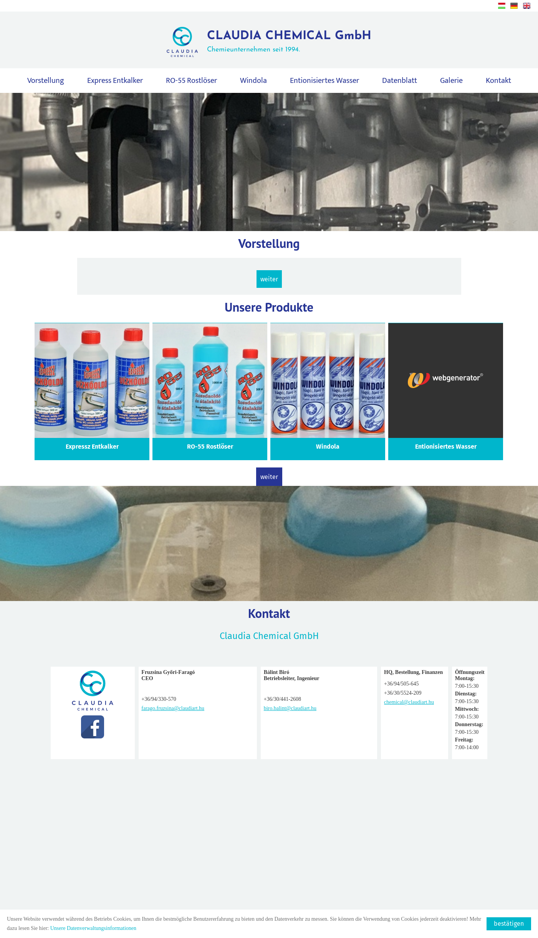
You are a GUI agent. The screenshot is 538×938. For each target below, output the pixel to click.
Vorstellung (45, 81)
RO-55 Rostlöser (191, 81)
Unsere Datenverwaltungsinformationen (93, 928)
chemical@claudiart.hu (326, 702)
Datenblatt (399, 81)
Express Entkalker (115, 81)
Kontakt (498, 81)
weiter (269, 281)
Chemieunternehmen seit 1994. (289, 42)
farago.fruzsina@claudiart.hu (139, 708)
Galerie (451, 81)
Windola (253, 81)
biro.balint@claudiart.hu (231, 708)
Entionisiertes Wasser (324, 81)
